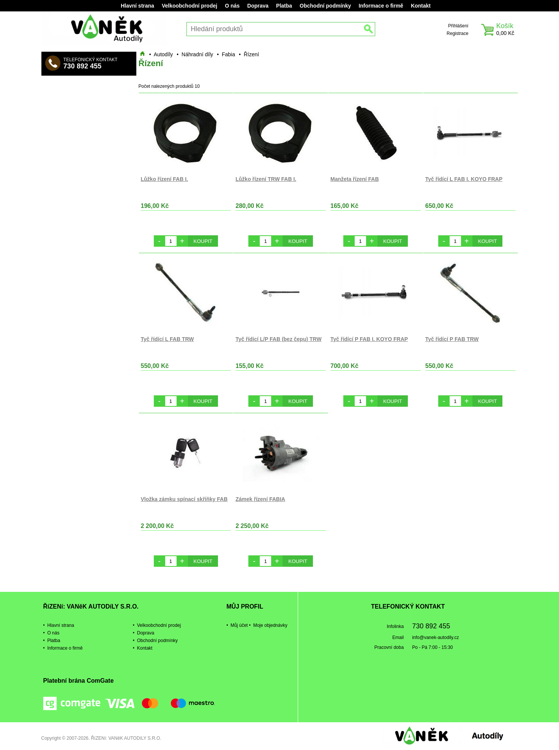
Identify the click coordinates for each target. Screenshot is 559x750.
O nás (232, 6)
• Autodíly (161, 54)
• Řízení (249, 54)
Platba (284, 6)
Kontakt (421, 6)
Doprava (257, 6)
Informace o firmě (380, 6)
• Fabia (226, 54)
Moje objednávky (270, 625)
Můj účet (239, 625)
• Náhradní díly (195, 54)
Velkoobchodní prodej (189, 6)
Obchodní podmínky (325, 6)
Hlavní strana (137, 6)
